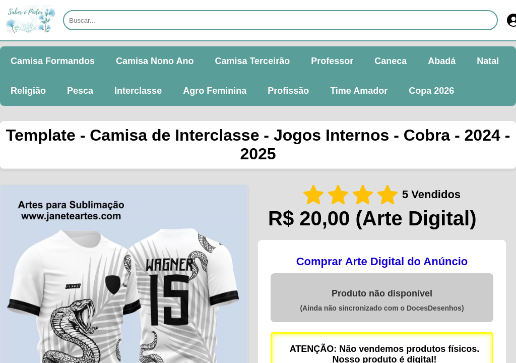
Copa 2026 (431, 91)
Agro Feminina (214, 91)
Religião (28, 91)
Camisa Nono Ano (155, 61)
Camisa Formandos (53, 61)
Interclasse (138, 91)
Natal (488, 61)
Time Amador (359, 91)
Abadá (442, 61)
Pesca (80, 91)
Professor (332, 61)
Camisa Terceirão (252, 61)
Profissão (288, 91)
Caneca (390, 61)
